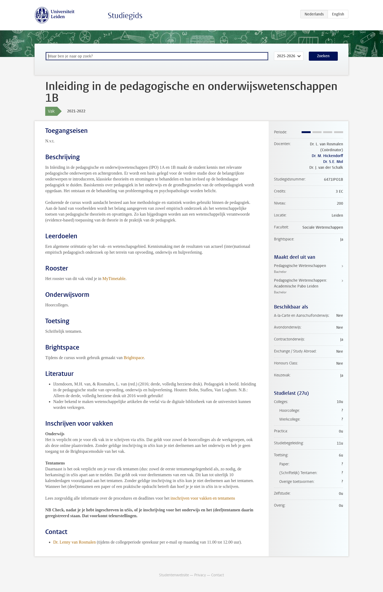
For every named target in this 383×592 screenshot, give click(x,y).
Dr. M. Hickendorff (327, 155)
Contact (217, 575)
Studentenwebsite (174, 575)
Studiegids (125, 15)
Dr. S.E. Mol (333, 161)
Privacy (200, 575)
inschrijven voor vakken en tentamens (202, 498)
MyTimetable (114, 278)
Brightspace (134, 357)
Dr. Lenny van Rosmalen (74, 542)
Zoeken (323, 56)
